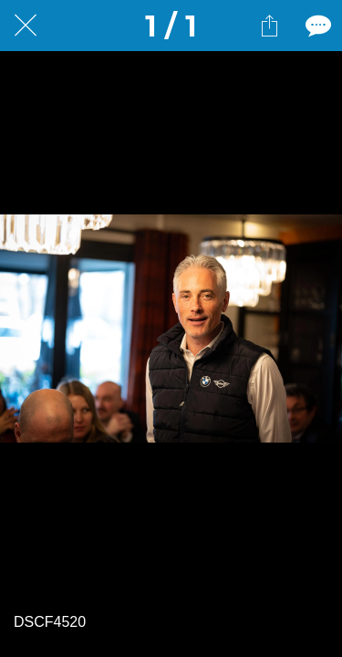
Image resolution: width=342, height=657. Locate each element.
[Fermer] (25, 25)
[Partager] (269, 25)
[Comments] (316, 25)
